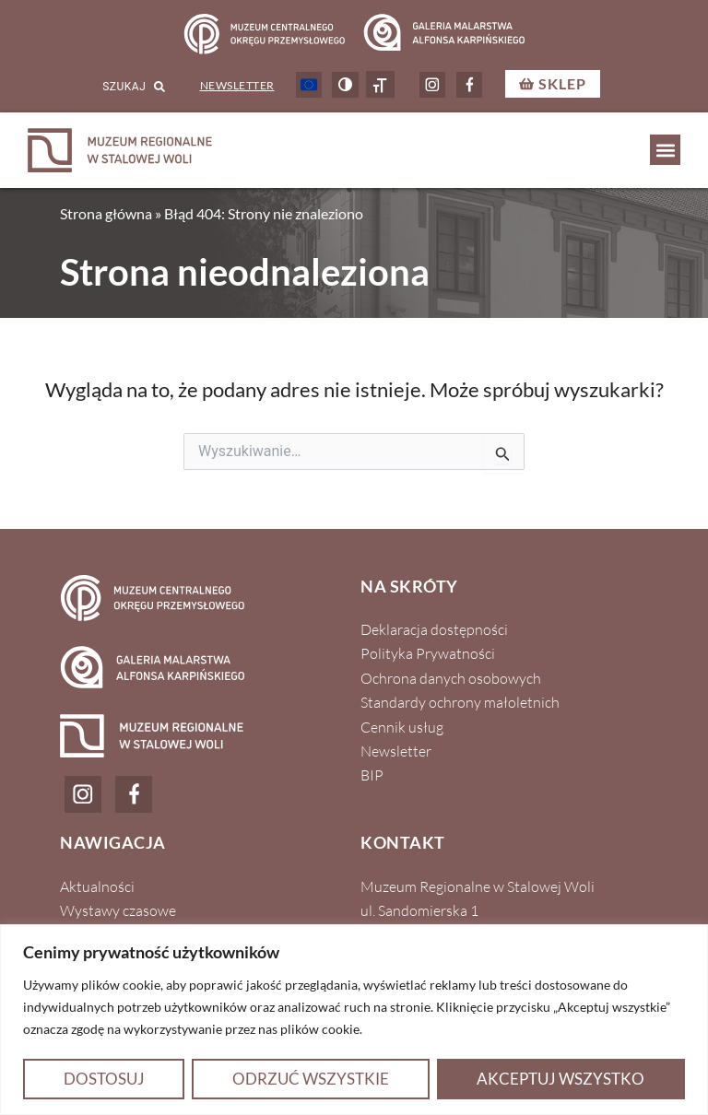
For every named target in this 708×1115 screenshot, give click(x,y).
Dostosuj (104, 1078)
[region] (354, 1019)
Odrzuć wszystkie (310, 1078)
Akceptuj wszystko (560, 1078)
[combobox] (108, 86)
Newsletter (237, 85)
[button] (665, 150)
